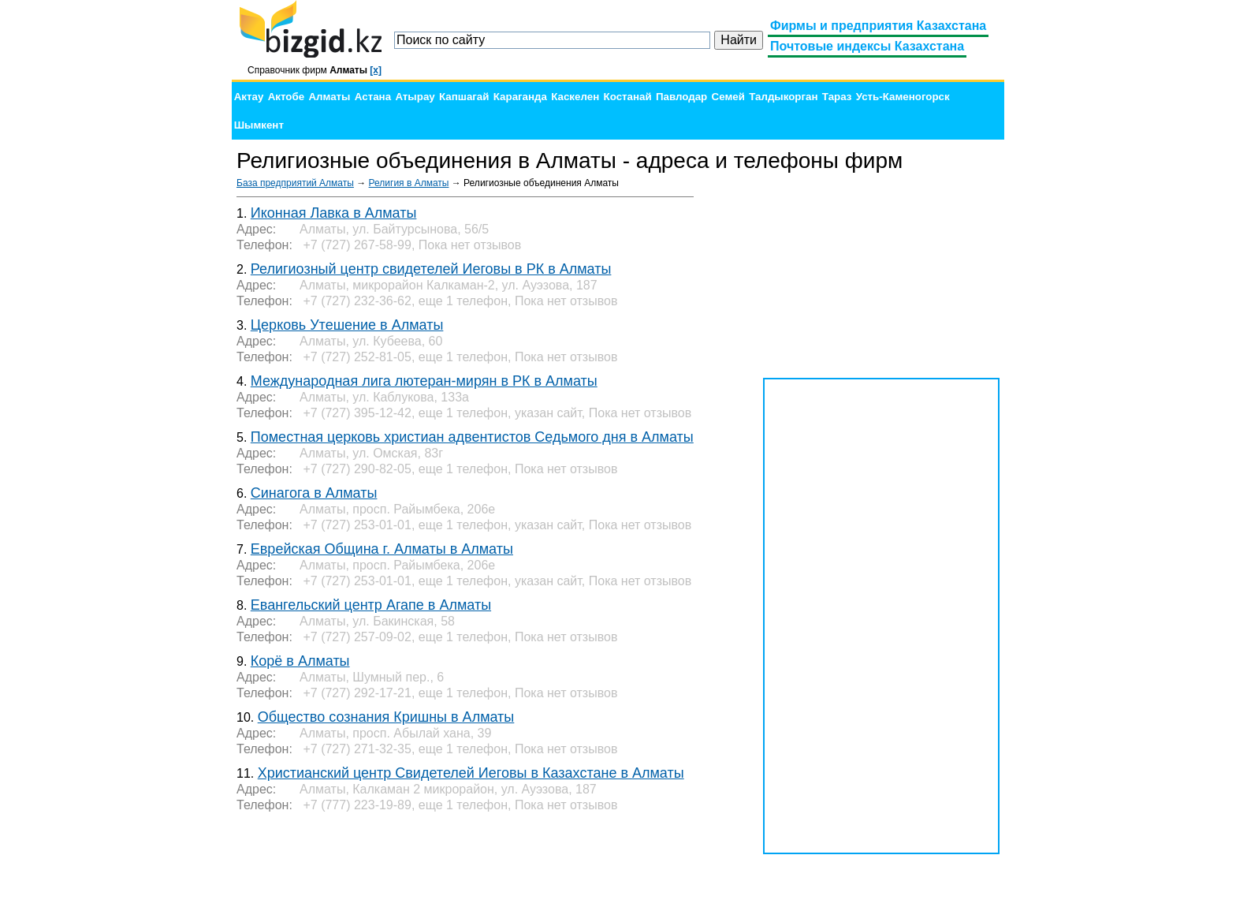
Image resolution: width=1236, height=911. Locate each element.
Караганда (520, 97)
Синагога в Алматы (314, 493)
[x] (376, 70)
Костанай (628, 97)
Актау (249, 97)
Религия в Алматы (409, 183)
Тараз (837, 97)
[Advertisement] (881, 276)
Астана (373, 97)
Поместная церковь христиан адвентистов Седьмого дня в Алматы (472, 437)
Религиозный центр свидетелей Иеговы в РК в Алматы (431, 269)
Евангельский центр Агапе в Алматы (371, 605)
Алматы (329, 97)
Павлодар (681, 97)
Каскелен (575, 97)
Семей (728, 97)
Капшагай (464, 97)
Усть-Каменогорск (903, 97)
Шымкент (259, 125)
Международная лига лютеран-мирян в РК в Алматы (424, 381)
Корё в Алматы (300, 661)
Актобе (286, 97)
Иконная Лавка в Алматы (334, 213)
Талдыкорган (783, 97)
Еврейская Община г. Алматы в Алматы (382, 549)
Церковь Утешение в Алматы (347, 325)
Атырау (414, 97)
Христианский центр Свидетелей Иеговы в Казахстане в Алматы (471, 773)
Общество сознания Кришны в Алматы (386, 717)
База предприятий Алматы (295, 183)
